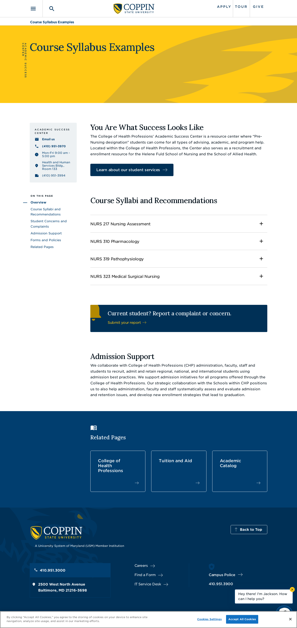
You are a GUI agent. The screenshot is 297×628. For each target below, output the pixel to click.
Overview (38, 202)
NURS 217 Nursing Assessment (120, 224)
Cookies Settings (209, 619)
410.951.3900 (221, 584)
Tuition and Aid (175, 460)
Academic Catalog (230, 463)
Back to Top (251, 529)
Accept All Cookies (242, 619)
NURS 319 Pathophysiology (117, 259)
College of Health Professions (110, 465)
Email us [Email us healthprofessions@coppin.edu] (48, 139)
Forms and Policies (46, 240)
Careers (141, 566)
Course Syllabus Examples (52, 22)
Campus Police (222, 575)
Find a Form (145, 575)
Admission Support (46, 233)
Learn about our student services (128, 170)
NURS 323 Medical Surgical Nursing (124, 276)
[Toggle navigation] (36, 8)
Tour (241, 7)
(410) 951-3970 (54, 146)
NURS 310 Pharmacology (114, 241)
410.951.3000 (52, 570)
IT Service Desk (147, 584)
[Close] (290, 619)
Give (258, 7)
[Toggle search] (48, 8)
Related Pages (42, 247)
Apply (224, 7)
